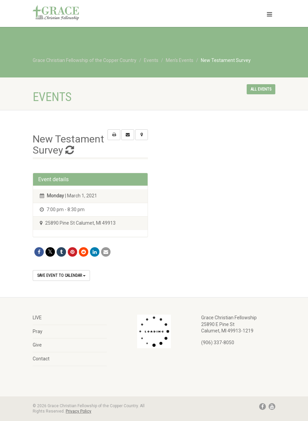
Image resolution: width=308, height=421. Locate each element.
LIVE (37, 317)
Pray (37, 331)
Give (37, 345)
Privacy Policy (78, 411)
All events (261, 89)
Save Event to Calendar (61, 275)
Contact (41, 358)
